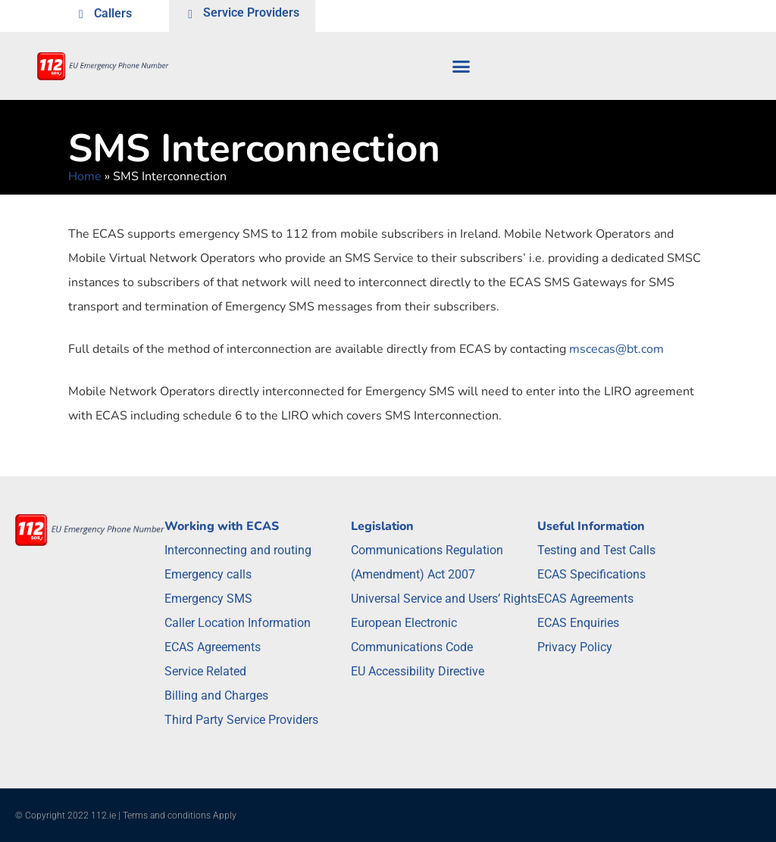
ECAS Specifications (591, 574)
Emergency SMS (208, 598)
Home (85, 176)
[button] (461, 65)
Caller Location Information (237, 623)
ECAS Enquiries (578, 623)
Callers (113, 13)
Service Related (205, 671)
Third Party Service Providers (241, 720)
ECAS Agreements (212, 647)
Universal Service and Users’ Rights (444, 598)
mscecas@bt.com (616, 349)
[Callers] (81, 16)
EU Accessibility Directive (417, 671)
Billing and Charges (216, 695)
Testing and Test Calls (596, 550)
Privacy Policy (574, 647)
